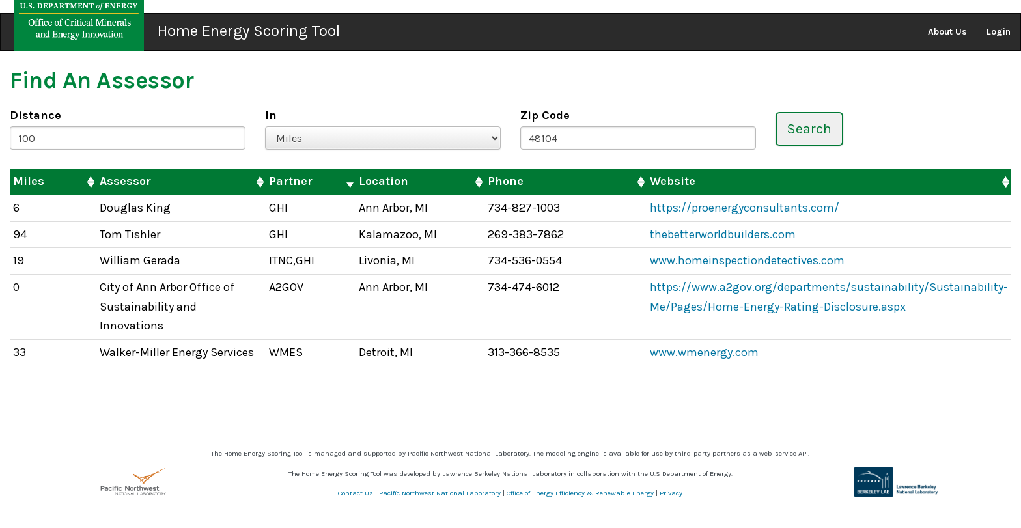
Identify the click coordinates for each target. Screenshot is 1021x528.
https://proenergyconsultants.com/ (744, 208)
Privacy (671, 493)
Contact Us (355, 493)
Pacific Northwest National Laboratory (440, 493)
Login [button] (998, 31)
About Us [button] (947, 31)
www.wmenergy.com (704, 352)
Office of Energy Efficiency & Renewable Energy (580, 493)
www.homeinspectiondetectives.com (747, 260)
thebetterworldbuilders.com (723, 234)
